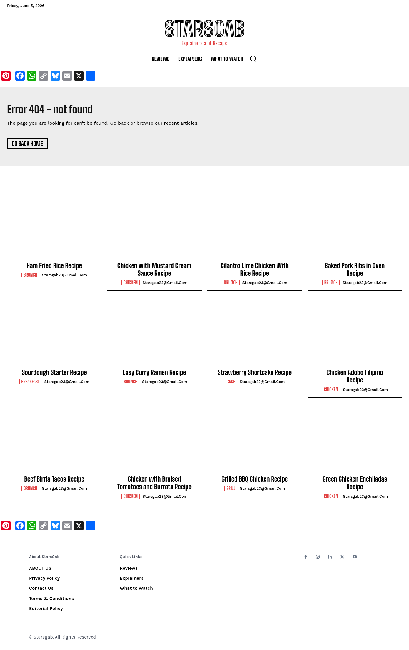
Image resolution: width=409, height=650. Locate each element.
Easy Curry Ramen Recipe (154, 374)
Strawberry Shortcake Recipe (254, 374)
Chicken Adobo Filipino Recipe (355, 378)
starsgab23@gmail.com (64, 277)
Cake (231, 383)
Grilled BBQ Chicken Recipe (254, 481)
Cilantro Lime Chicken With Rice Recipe (254, 271)
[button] (253, 58)
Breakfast (30, 383)
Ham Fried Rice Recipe (54, 268)
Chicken (130, 284)
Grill (230, 490)
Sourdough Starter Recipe (54, 374)
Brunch (30, 277)
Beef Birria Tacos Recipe (54, 481)
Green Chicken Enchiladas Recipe (354, 485)
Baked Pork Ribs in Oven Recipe (355, 271)
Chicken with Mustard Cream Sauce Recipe (154, 271)
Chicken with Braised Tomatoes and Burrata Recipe (154, 485)
